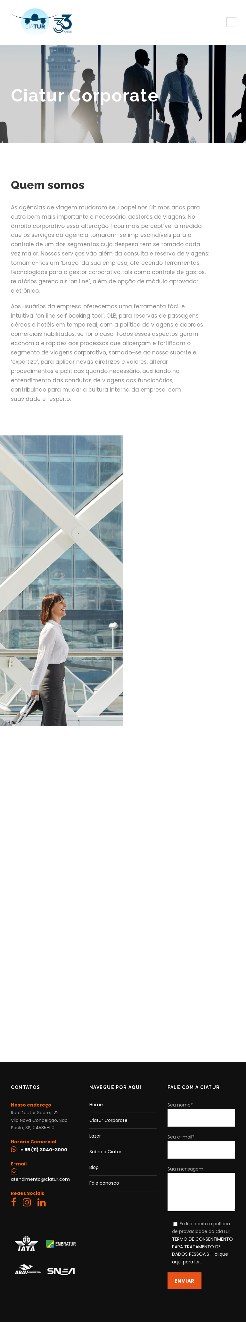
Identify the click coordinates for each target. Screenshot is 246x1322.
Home (96, 1104)
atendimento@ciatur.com (40, 1179)
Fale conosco (104, 1183)
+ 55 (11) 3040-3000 (43, 1150)
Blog (94, 1167)
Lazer (95, 1136)
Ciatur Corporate (108, 1120)
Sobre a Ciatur (105, 1151)
